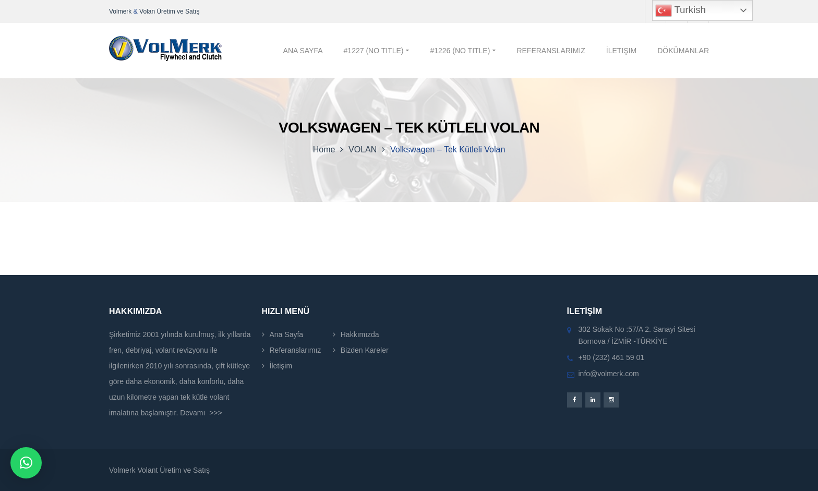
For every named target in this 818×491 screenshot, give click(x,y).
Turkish (680, 10)
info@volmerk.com (609, 373)
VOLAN (362, 149)
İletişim (281, 366)
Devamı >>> (201, 413)
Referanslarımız (295, 350)
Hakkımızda (360, 334)
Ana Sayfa (287, 334)
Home (324, 149)
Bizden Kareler (365, 350)
